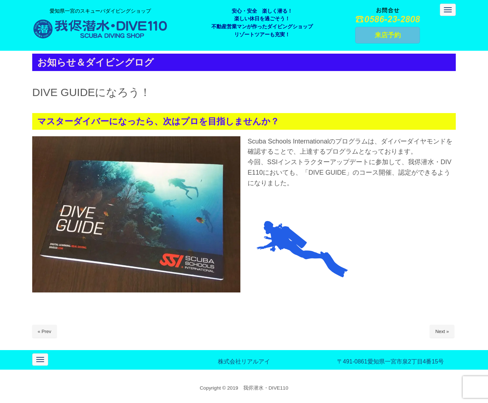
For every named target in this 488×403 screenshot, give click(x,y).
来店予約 (388, 35)
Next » (442, 331)
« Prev (44, 331)
